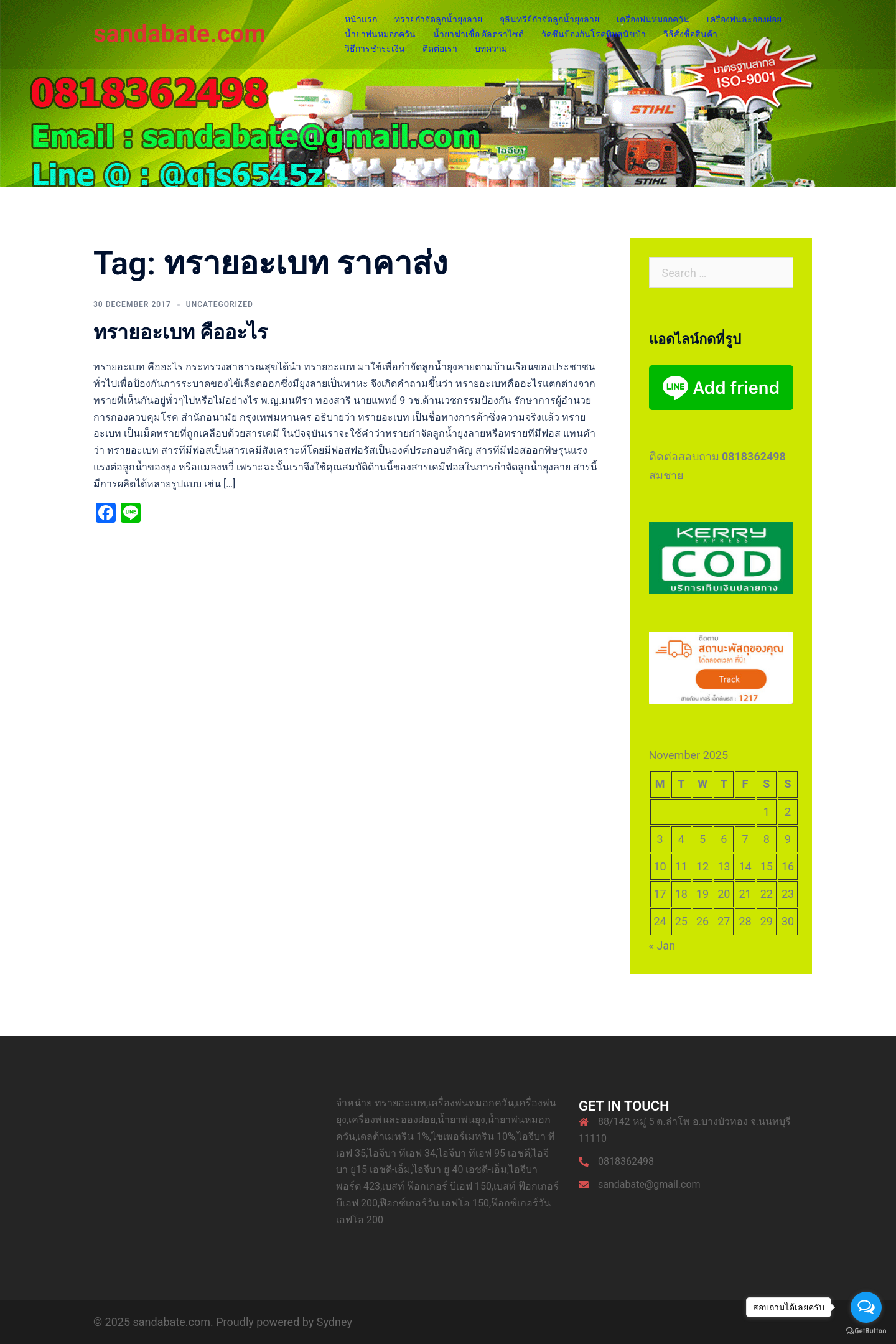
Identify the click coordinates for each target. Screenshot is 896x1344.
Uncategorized (219, 304)
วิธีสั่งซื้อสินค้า (690, 34)
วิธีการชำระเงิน (375, 49)
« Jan (662, 945)
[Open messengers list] (866, 1307)
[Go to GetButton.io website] (866, 1331)
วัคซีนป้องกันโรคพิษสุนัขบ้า (593, 34)
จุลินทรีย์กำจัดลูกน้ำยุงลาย (549, 19)
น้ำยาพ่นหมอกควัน (380, 34)
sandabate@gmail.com (649, 1184)
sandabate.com (179, 34)
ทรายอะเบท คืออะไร (180, 332)
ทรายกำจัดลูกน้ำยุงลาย (438, 19)
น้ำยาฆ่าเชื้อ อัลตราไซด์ (478, 34)
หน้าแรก (361, 19)
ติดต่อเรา (439, 49)
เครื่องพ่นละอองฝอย (744, 19)
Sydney (334, 1321)
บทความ (491, 49)
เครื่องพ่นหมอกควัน (653, 19)
